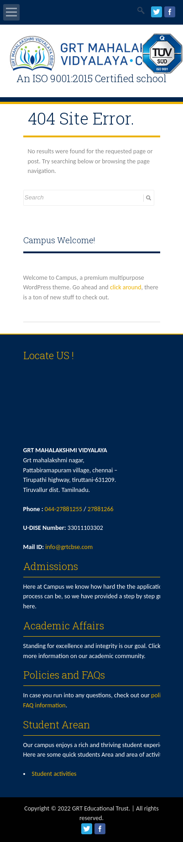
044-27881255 (63, 509)
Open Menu (11, 12)
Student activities (54, 774)
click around (125, 287)
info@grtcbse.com (69, 547)
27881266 (101, 509)
